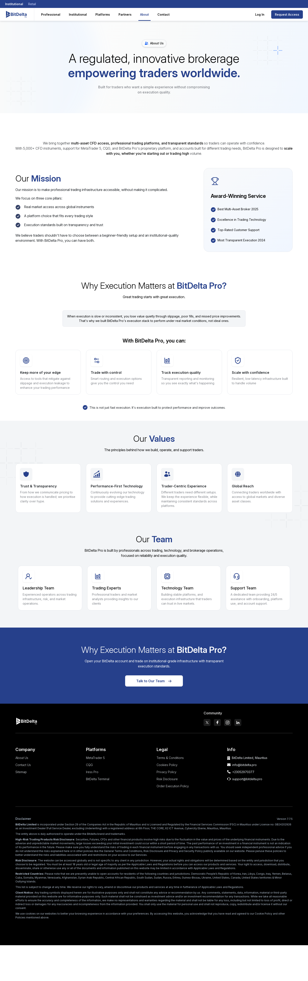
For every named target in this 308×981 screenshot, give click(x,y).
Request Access (287, 14)
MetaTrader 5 (95, 761)
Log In (259, 14)
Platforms (102, 14)
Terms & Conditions (170, 761)
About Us (21, 761)
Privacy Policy (166, 775)
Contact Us (23, 768)
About (144, 14)
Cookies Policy (167, 768)
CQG (89, 768)
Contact (163, 14)
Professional (50, 14)
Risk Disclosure (167, 782)
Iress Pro (92, 775)
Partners (125, 14)
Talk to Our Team (154, 684)
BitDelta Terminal (97, 782)
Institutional (14, 4)
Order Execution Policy (173, 790)
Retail (32, 4)
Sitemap (21, 775)
